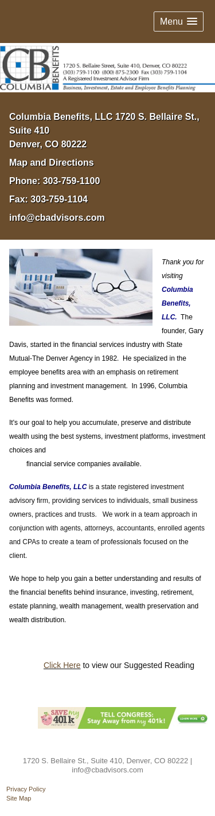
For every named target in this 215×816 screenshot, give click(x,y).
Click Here (62, 665)
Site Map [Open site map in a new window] (18, 798)
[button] (179, 21)
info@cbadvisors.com (57, 217)
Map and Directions (51, 162)
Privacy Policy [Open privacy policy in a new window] (25, 789)
